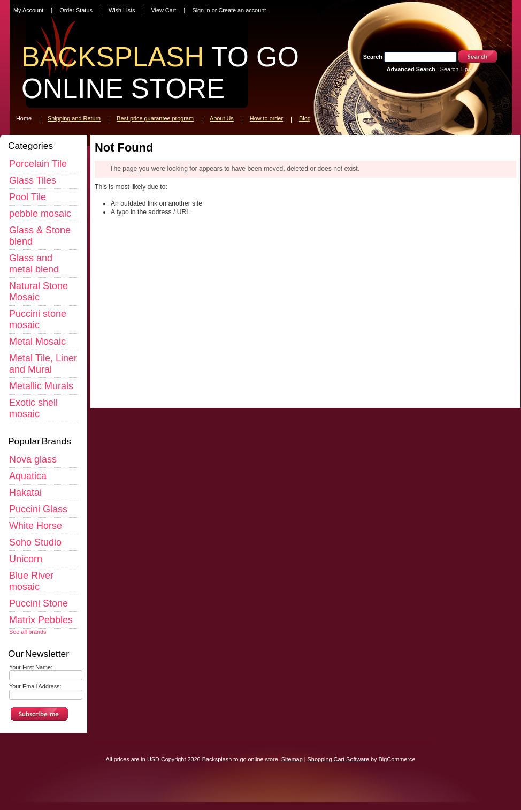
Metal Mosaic (37, 341)
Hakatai (25, 492)
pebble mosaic (40, 213)
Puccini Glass (38, 509)
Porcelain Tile (38, 163)
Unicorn (25, 559)
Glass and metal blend (34, 264)
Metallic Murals (41, 386)
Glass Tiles (32, 180)
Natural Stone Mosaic (38, 291)
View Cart (163, 10)
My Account (28, 10)
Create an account (242, 10)
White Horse (35, 525)
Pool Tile (27, 197)
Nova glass (33, 459)
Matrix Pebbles (41, 620)
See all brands (28, 632)
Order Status (76, 10)
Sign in (201, 10)
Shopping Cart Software (338, 759)
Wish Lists (122, 10)
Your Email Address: (35, 686)
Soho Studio (35, 542)
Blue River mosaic (31, 581)
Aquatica (28, 476)
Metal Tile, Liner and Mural (43, 364)
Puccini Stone (38, 603)
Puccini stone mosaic (37, 319)
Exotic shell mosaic (33, 408)
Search (372, 57)
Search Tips (455, 69)
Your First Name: (30, 667)
